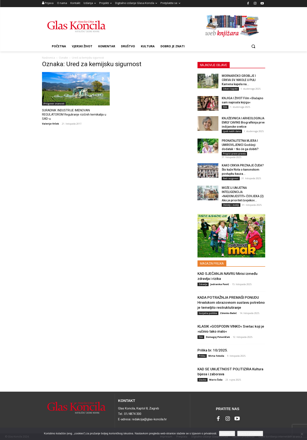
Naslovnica (48, 57)
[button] (253, 46)
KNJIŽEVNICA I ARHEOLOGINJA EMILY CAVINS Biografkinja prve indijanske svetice (243, 122)
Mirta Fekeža (216, 355)
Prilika (202, 355)
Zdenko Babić (228, 313)
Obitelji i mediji (231, 204)
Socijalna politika (208, 313)
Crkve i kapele (230, 88)
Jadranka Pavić (219, 284)
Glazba (202, 379)
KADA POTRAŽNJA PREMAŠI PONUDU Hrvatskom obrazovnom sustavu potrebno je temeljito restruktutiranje (231, 302)
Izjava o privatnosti (250, 433)
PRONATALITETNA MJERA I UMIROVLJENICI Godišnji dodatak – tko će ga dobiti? (240, 145)
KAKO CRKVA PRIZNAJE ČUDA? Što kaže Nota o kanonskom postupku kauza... (243, 169)
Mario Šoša (216, 379)
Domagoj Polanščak (218, 336)
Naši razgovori (230, 178)
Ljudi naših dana (232, 131)
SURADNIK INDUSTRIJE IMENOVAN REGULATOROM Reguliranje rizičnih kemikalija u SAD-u (74, 114)
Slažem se (227, 433)
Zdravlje (203, 284)
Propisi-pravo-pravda (234, 153)
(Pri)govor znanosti (53, 103)
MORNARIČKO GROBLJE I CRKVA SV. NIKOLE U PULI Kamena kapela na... (239, 80)
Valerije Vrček (50, 123)
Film (225, 106)
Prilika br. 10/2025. (212, 350)
